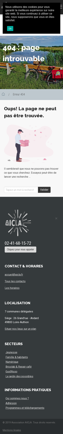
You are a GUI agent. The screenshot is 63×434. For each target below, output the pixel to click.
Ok (10, 28)
